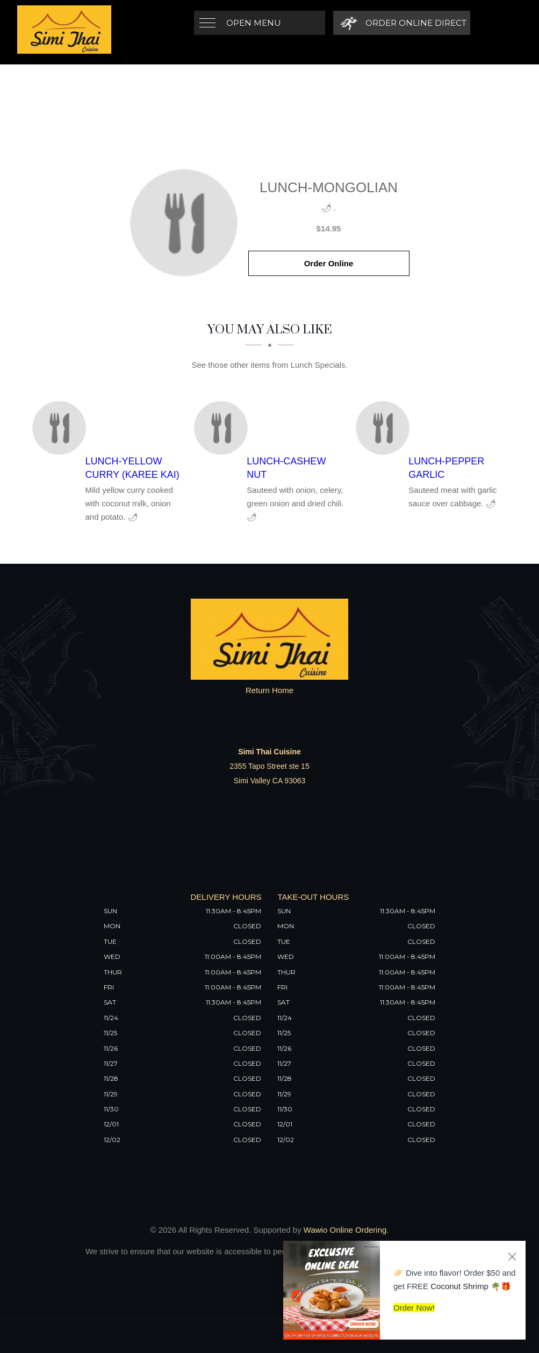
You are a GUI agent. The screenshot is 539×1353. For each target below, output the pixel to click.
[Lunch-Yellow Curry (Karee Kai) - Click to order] (61, 428)
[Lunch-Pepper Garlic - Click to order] (385, 428)
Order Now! (414, 1307)
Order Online (329, 263)
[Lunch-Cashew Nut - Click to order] (223, 428)
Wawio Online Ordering (345, 1229)
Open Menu (253, 23)
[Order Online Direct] (401, 23)
